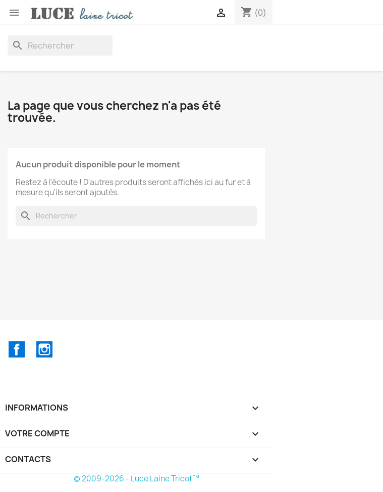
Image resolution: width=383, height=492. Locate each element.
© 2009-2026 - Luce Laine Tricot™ (136, 478)
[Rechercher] (60, 45)
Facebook (17, 349)
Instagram (44, 349)
